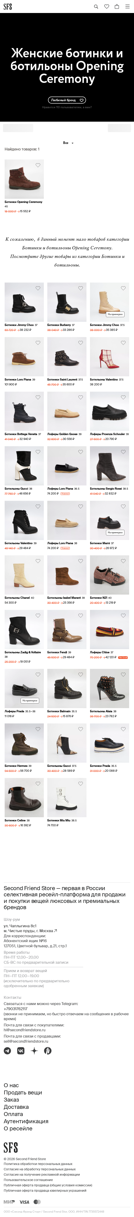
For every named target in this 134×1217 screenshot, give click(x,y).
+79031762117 (15, 1009)
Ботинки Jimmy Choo (19, 325)
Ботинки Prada (100, 766)
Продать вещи (23, 1093)
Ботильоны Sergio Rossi (106, 489)
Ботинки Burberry (59, 325)
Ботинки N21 (98, 598)
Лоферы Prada (14, 711)
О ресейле (18, 1129)
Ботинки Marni (100, 543)
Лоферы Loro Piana (60, 489)
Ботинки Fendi (57, 652)
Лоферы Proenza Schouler (107, 434)
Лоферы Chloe (99, 652)
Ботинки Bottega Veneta (21, 434)
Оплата (13, 1114)
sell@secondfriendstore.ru (26, 1042)
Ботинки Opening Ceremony (23, 202)
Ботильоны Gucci (16, 489)
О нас (11, 1085)
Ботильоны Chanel (17, 598)
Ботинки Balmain (58, 711)
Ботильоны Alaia (101, 711)
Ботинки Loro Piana (18, 379)
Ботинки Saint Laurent (62, 379)
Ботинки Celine (15, 820)
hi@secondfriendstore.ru (24, 1030)
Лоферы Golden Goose (62, 434)
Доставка (16, 1107)
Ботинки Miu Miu (58, 820)
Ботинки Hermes (16, 766)
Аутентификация (26, 1121)
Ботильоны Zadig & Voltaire (23, 652)
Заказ (11, 1100)
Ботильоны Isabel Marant (64, 598)
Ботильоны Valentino (104, 379)
